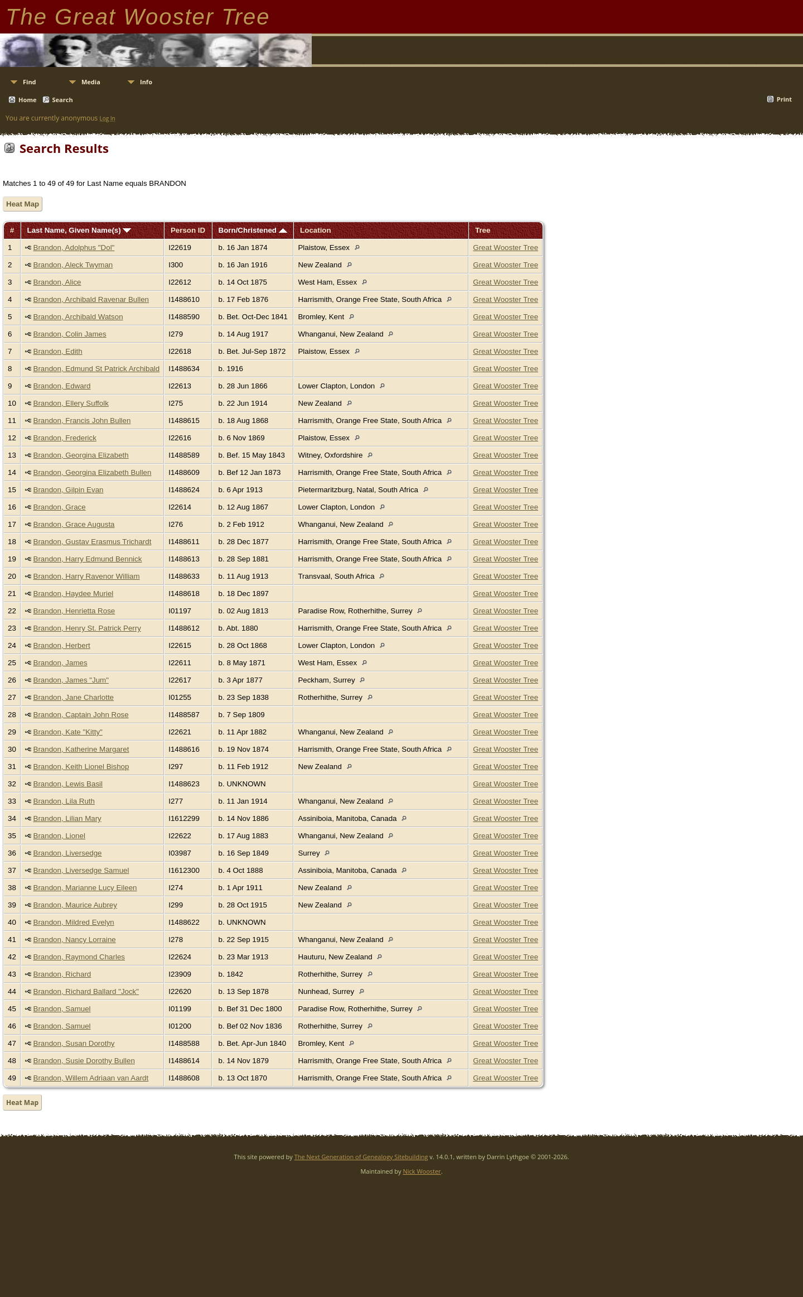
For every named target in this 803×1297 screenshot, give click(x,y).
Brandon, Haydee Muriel (73, 593)
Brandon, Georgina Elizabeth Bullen (92, 472)
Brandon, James (60, 663)
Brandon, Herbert (61, 645)
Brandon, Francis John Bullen (82, 420)
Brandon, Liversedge (67, 853)
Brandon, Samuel (62, 1009)
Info (146, 82)
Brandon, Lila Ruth (64, 801)
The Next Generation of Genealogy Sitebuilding (361, 1156)
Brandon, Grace (59, 507)
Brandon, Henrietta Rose (74, 611)
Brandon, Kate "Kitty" (68, 732)
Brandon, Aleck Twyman (73, 265)
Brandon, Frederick (64, 438)
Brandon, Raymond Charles (79, 957)
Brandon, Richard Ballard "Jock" (86, 991)
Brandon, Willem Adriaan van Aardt (91, 1078)
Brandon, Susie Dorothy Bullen (84, 1060)
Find (29, 82)
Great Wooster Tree (505, 247)
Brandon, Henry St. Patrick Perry (87, 628)
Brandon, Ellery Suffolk (71, 403)
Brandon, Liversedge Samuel (81, 870)
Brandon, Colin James (70, 334)
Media (90, 82)
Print (784, 99)
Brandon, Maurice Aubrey (75, 905)
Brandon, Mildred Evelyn (73, 922)
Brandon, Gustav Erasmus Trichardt (92, 541)
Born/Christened (253, 230)
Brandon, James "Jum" (71, 680)
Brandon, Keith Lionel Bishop (81, 766)
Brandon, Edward (62, 386)
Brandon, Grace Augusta (74, 524)
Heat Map (22, 204)
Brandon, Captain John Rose (81, 714)
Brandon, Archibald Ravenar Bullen (91, 299)
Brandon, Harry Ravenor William (86, 576)
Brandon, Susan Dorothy (74, 1043)
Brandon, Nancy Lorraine (74, 939)
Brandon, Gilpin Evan (68, 490)
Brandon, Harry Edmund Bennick (87, 559)
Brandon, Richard (62, 974)
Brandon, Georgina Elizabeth (81, 455)
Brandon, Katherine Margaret (81, 749)
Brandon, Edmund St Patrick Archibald (96, 368)
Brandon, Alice (57, 282)
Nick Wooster (422, 1171)
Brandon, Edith (58, 351)
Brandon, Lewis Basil (68, 784)
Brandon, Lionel (59, 836)
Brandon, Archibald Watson (78, 317)
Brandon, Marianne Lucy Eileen (85, 887)
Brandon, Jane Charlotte (73, 697)
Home (27, 99)
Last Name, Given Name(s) (79, 230)
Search (62, 99)
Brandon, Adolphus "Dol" (74, 247)
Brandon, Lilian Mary (67, 818)
